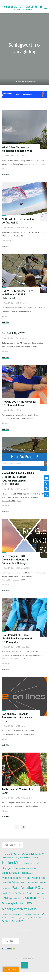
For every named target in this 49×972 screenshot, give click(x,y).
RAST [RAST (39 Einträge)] (5, 897)
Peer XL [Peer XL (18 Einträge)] (5, 893)
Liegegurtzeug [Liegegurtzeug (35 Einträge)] (10, 868)
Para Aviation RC (8, 241)
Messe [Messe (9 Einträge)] (30, 873)
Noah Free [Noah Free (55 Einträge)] (38, 877)
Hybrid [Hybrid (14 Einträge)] (26, 863)
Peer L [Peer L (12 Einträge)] (43, 888)
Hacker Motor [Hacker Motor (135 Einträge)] (13, 863)
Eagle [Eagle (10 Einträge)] (18, 858)
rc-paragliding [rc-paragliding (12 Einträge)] (35, 914)
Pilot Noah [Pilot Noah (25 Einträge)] (27, 893)
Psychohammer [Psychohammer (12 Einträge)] (38, 893)
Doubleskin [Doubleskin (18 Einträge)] (6, 858)
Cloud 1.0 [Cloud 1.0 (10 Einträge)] (20, 854)
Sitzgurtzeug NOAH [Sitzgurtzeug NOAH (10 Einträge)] (26, 918)
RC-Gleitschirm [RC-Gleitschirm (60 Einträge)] (30, 897)
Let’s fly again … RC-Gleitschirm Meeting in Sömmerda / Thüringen (15, 560)
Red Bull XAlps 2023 (13, 333)
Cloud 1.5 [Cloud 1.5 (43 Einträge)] (28, 853)
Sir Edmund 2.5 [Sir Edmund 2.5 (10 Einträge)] (7, 918)
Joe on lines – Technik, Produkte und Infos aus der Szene (17, 718)
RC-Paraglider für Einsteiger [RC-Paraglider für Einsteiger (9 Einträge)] (21, 914)
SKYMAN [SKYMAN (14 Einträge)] (37, 918)
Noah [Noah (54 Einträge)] (27, 877)
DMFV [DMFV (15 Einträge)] (41, 854)
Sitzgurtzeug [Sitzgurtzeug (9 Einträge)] (16, 918)
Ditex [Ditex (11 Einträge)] (36, 854)
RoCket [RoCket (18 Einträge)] (44, 914)
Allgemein (5, 169)
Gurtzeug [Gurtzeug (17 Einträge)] (34, 858)
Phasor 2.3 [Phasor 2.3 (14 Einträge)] (13, 893)
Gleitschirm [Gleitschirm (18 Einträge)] (25, 858)
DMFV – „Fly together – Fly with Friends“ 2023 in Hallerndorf (17, 295)
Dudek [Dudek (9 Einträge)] (14, 858)
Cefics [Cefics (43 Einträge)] (12, 853)
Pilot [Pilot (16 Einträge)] (19, 893)
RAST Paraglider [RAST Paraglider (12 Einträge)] (14, 898)
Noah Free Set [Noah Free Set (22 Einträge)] (8, 882)
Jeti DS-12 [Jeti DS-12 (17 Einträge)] (37, 863)
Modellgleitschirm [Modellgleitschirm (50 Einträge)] (13, 877)
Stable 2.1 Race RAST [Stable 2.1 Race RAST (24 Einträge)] (12, 921)
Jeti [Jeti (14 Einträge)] (31, 863)
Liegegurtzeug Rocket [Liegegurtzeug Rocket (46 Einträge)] (15, 872)
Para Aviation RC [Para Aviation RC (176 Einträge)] (26, 887)
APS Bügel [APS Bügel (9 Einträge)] (5, 854)
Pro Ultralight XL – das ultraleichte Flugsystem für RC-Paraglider (17, 639)
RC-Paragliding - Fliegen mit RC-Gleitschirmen (23, 8)
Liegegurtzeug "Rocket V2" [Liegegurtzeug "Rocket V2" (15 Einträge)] (28, 868)
